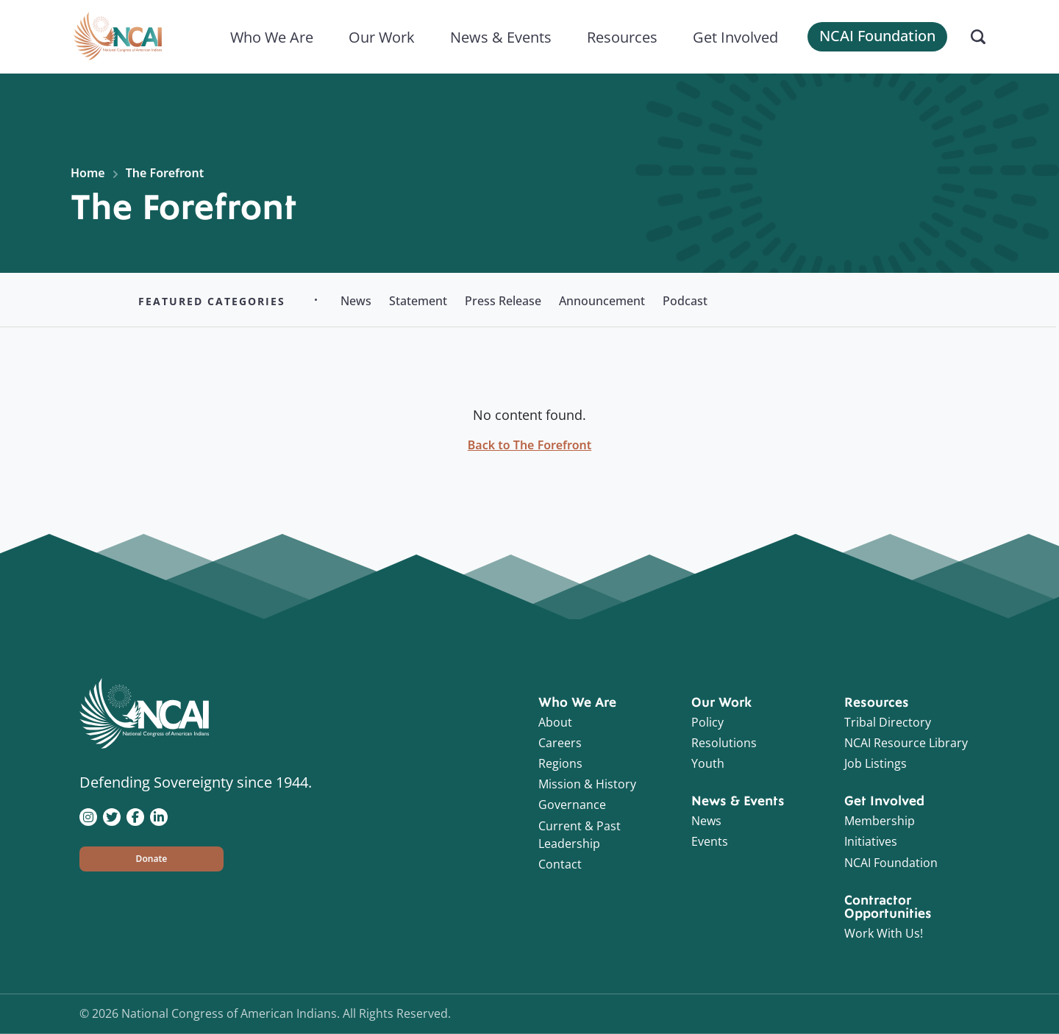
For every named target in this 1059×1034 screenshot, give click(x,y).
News (706, 821)
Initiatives (870, 841)
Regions (560, 763)
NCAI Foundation (877, 35)
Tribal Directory (887, 722)
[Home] (118, 37)
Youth (707, 763)
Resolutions (724, 743)
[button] (151, 858)
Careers (560, 743)
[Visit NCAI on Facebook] (135, 815)
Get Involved (735, 36)
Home (88, 173)
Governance (572, 804)
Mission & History (587, 784)
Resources (622, 36)
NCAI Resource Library (906, 743)
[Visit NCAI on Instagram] (88, 815)
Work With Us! (883, 933)
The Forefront (165, 173)
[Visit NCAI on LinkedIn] (159, 815)
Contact (560, 864)
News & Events (501, 36)
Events (709, 841)
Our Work (382, 36)
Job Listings (875, 763)
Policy (707, 722)
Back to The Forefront (529, 445)
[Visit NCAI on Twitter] (112, 815)
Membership (879, 821)
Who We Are (271, 36)
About (555, 722)
